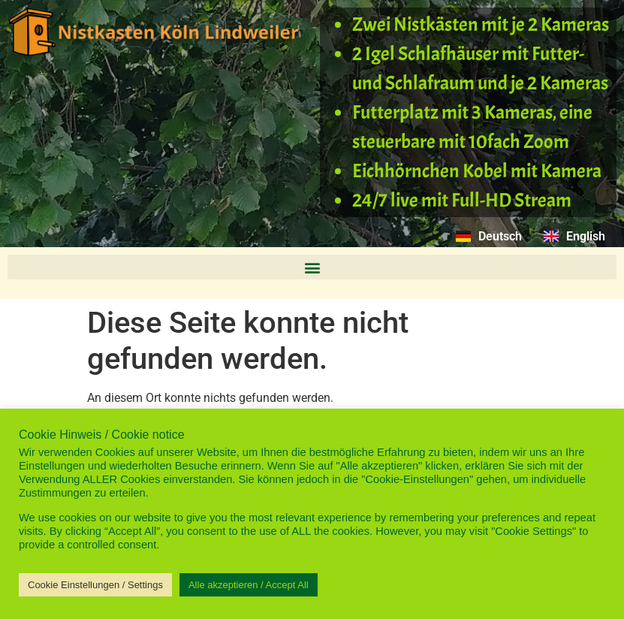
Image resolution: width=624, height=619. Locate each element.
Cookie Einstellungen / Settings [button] (95, 584)
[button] (312, 267)
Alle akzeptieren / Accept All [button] (248, 584)
